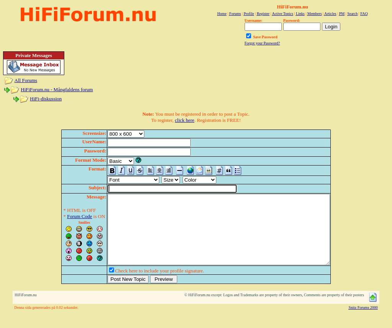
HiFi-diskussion (46, 99)
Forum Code (66, 216)
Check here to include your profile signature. (146, 284)
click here (184, 120)
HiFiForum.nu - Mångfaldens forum (57, 89)
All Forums (26, 80)
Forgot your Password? (262, 43)
